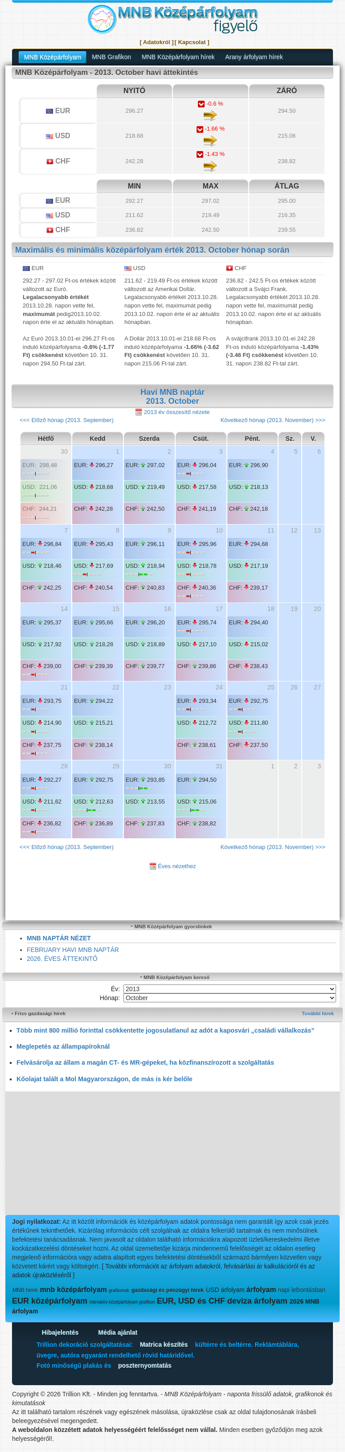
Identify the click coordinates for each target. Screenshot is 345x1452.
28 (64, 766)
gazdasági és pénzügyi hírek (167, 1290)
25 (271, 687)
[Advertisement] (172, 1153)
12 (294, 530)
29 (115, 766)
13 (317, 530)
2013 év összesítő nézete (172, 412)
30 (64, 451)
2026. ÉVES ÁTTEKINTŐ (62, 958)
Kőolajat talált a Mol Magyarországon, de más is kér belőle (104, 1079)
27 (317, 687)
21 (64, 687)
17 (219, 608)
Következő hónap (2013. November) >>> (273, 420)
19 (294, 608)
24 (219, 687)
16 (167, 608)
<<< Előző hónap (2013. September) (67, 420)
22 (115, 687)
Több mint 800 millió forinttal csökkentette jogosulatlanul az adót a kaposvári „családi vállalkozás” (165, 1030)
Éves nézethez (172, 866)
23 (167, 687)
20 (317, 608)
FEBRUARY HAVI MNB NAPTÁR (73, 949)
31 (219, 766)
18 (271, 608)
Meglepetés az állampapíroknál (63, 1046)
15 (115, 608)
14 (64, 608)
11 (271, 530)
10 (219, 530)
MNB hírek (25, 1290)
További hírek (318, 1013)
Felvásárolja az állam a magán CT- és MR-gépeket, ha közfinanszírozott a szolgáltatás (145, 1062)
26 (294, 687)
